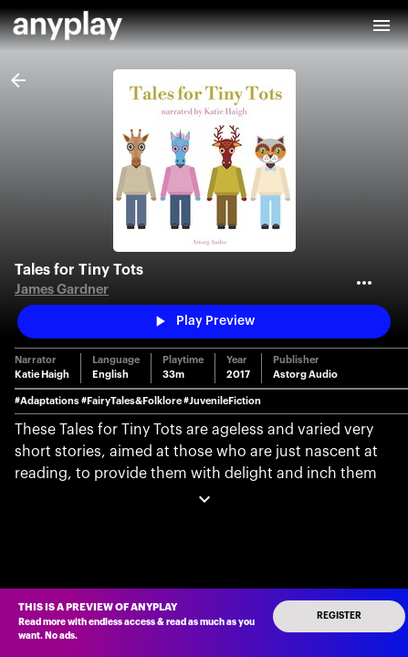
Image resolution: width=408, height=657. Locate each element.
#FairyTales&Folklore (131, 401)
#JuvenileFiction (222, 401)
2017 (238, 375)
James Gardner (62, 290)
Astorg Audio (305, 375)
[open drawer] (381, 25)
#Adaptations (47, 401)
